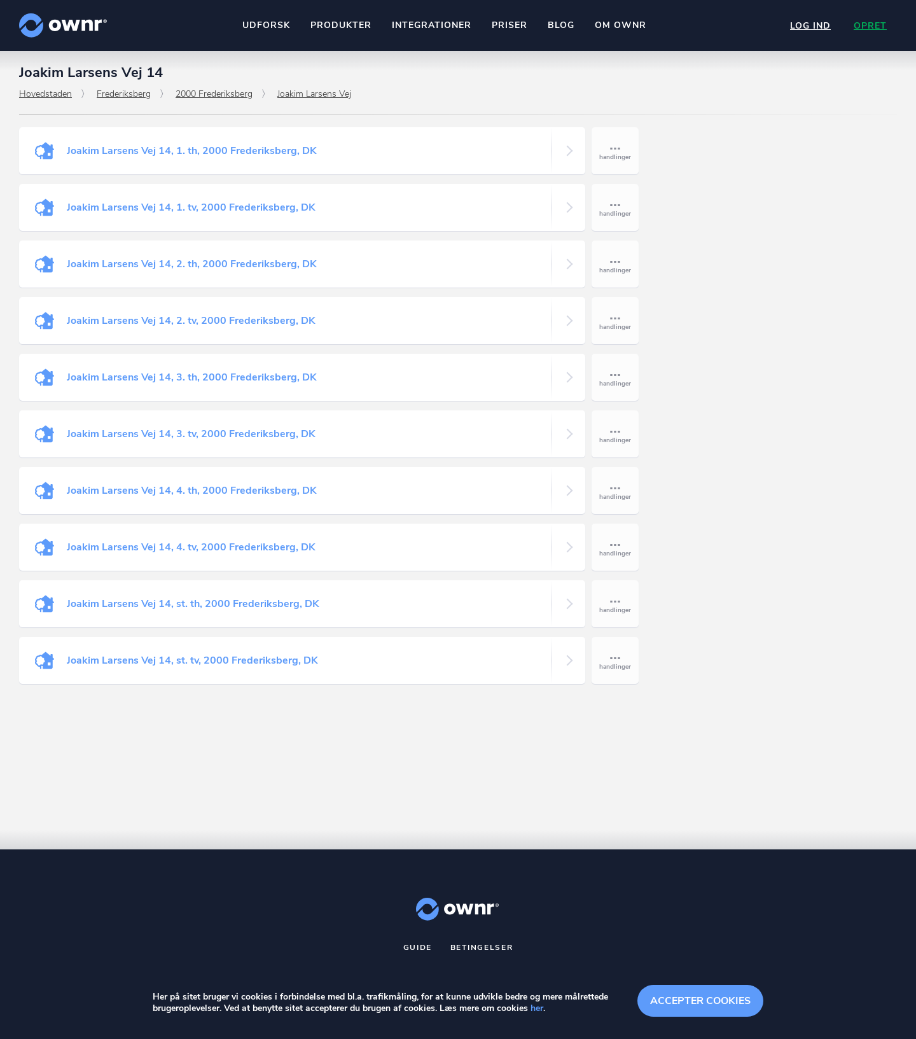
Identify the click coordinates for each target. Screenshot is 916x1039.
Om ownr (620, 25)
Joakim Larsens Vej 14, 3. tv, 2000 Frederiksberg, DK (191, 434)
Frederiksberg (124, 94)
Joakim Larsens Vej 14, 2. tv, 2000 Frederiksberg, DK (191, 321)
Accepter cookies (700, 1001)
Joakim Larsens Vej (314, 94)
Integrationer (431, 25)
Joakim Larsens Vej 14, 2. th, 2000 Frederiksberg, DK (192, 264)
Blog (561, 25)
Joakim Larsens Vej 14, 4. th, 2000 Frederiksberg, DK (192, 491)
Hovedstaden (45, 94)
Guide (418, 947)
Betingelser (481, 947)
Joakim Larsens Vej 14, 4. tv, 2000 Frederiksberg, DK (191, 547)
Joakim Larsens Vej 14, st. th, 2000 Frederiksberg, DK (193, 604)
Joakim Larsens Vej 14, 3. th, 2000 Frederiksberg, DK (192, 377)
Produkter (340, 25)
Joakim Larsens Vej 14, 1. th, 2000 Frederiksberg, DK (192, 151)
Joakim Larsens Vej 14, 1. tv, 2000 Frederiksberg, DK (191, 207)
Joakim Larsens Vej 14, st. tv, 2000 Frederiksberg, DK (192, 660)
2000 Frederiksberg (214, 94)
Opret (870, 26)
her (537, 1008)
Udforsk (266, 25)
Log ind (810, 26)
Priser (509, 25)
